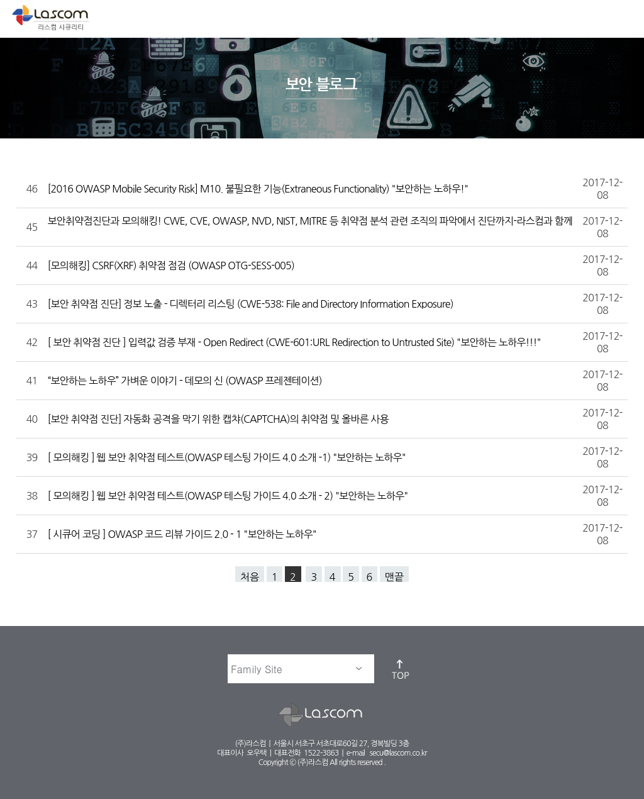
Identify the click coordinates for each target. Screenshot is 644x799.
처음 (249, 577)
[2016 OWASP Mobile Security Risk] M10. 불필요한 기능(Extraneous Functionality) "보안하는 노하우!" (259, 189)
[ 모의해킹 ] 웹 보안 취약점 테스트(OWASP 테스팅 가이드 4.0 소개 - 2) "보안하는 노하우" (229, 496)
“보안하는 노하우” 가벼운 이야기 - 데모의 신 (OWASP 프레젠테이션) (186, 381)
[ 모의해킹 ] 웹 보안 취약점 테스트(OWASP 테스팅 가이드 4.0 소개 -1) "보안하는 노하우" (228, 457)
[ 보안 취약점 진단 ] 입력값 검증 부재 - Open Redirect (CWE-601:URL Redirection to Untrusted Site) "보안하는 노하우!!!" (295, 342)
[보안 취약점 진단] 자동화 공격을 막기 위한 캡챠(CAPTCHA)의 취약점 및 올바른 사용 (219, 419)
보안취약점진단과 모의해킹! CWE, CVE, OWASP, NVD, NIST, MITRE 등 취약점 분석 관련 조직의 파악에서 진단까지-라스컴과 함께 (310, 221)
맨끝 (394, 577)
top (401, 668)
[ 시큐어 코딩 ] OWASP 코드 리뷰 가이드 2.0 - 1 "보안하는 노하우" (183, 534)
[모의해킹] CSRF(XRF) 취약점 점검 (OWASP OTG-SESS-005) (172, 265)
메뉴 (624, 16)
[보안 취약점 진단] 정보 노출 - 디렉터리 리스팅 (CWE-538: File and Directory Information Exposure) (252, 304)
